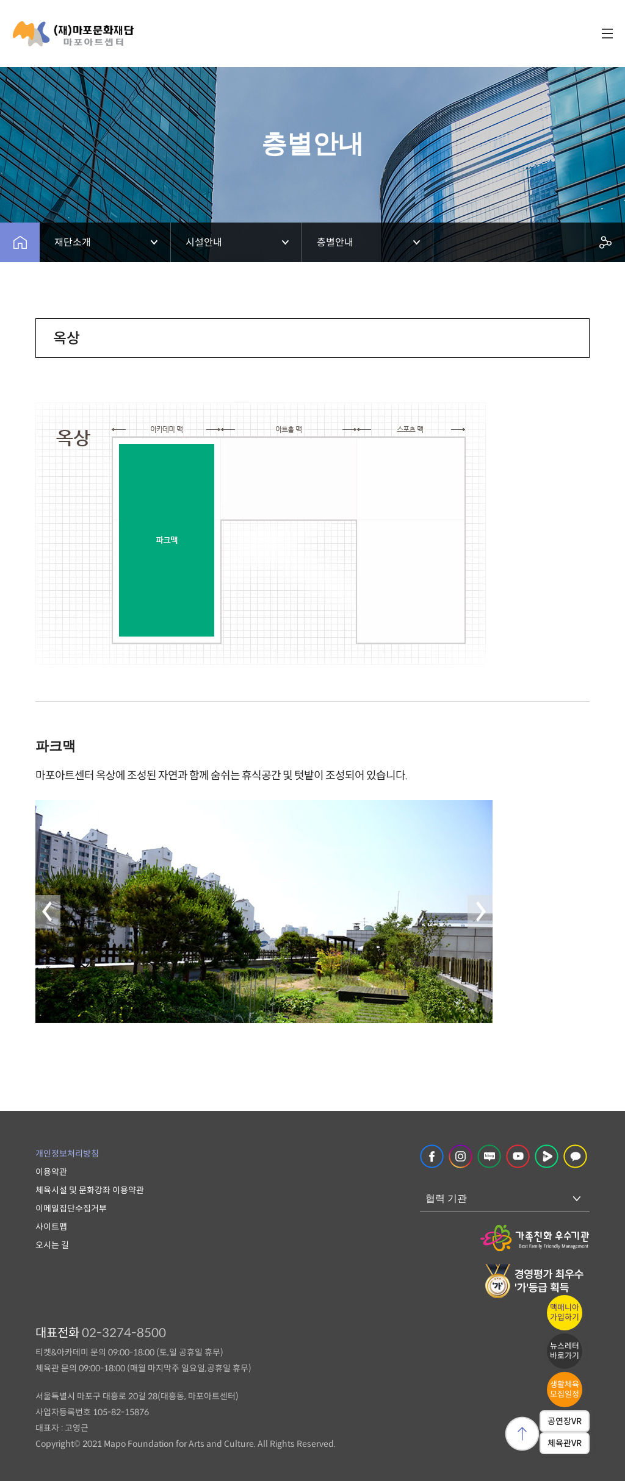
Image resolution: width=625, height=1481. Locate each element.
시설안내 (204, 242)
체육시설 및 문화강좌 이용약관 (89, 1190)
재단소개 (72, 242)
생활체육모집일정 (564, 1389)
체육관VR (564, 1443)
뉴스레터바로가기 (564, 1351)
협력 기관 (446, 1198)
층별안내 (335, 242)
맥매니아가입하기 (564, 1312)
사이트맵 (51, 1226)
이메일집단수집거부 (71, 1208)
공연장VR (564, 1421)
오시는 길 (52, 1245)
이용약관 (51, 1171)
